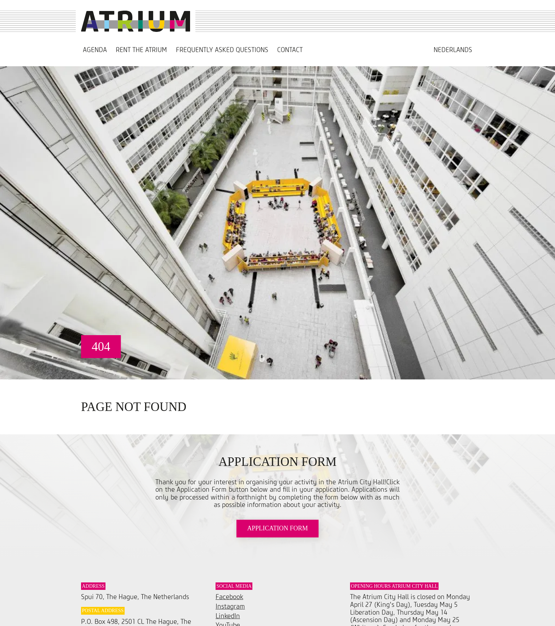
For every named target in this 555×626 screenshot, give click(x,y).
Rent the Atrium (141, 50)
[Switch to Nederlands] (453, 50)
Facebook (229, 597)
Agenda (95, 50)
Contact (290, 50)
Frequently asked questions (222, 50)
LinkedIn (228, 616)
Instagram (230, 607)
